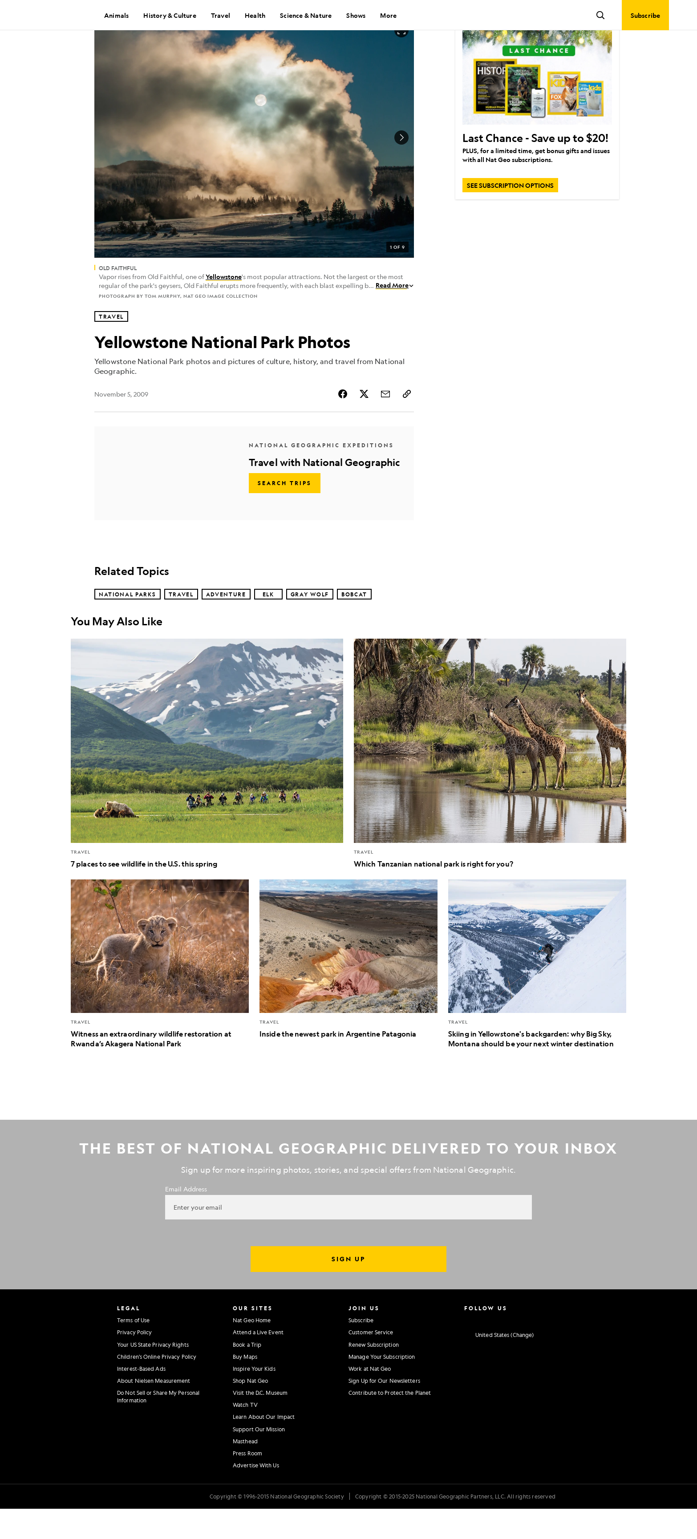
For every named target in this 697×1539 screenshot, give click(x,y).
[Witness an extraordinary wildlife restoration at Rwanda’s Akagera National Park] (160, 994)
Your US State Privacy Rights (153, 1374)
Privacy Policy (134, 1362)
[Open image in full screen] (401, 60)
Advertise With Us (256, 1495)
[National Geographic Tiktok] (554, 1349)
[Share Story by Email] (385, 424)
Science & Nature (306, 15)
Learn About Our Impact (264, 1446)
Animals (116, 15)
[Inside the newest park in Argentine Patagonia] (348, 989)
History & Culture (169, 15)
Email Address (186, 1219)
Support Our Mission (259, 1459)
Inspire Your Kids (254, 1398)
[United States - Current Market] (499, 1365)
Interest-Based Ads (141, 1398)
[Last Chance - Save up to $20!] (537, 105)
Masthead (245, 1471)
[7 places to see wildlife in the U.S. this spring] (207, 784)
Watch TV (245, 1434)
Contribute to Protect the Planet (389, 1422)
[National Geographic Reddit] (572, 1349)
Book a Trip (247, 1374)
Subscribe (360, 1350)
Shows (355, 15)
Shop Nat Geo (250, 1410)
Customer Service (370, 1362)
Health (255, 15)
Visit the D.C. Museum (260, 1422)
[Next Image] (401, 168)
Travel (220, 15)
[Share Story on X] (364, 424)
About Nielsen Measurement (153, 1410)
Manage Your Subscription (381, 1386)
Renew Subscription (373, 1374)
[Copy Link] (407, 424)
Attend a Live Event (258, 1362)
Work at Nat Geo (369, 1398)
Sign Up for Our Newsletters (384, 1410)
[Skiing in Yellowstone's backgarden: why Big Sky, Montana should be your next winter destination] (537, 994)
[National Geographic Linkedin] (537, 1349)
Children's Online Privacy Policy (156, 1386)
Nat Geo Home (252, 1350)
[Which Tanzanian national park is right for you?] (490, 784)
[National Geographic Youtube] (520, 1349)
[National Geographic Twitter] (502, 1349)
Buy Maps (245, 1386)
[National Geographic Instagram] (467, 1349)
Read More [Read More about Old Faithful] (395, 315)
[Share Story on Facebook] (343, 424)
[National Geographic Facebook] (484, 1349)
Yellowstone (224, 307)
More (388, 15)
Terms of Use (133, 1350)
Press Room (247, 1483)
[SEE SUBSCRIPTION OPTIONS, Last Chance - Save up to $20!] (510, 215)
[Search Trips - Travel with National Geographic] (284, 513)
